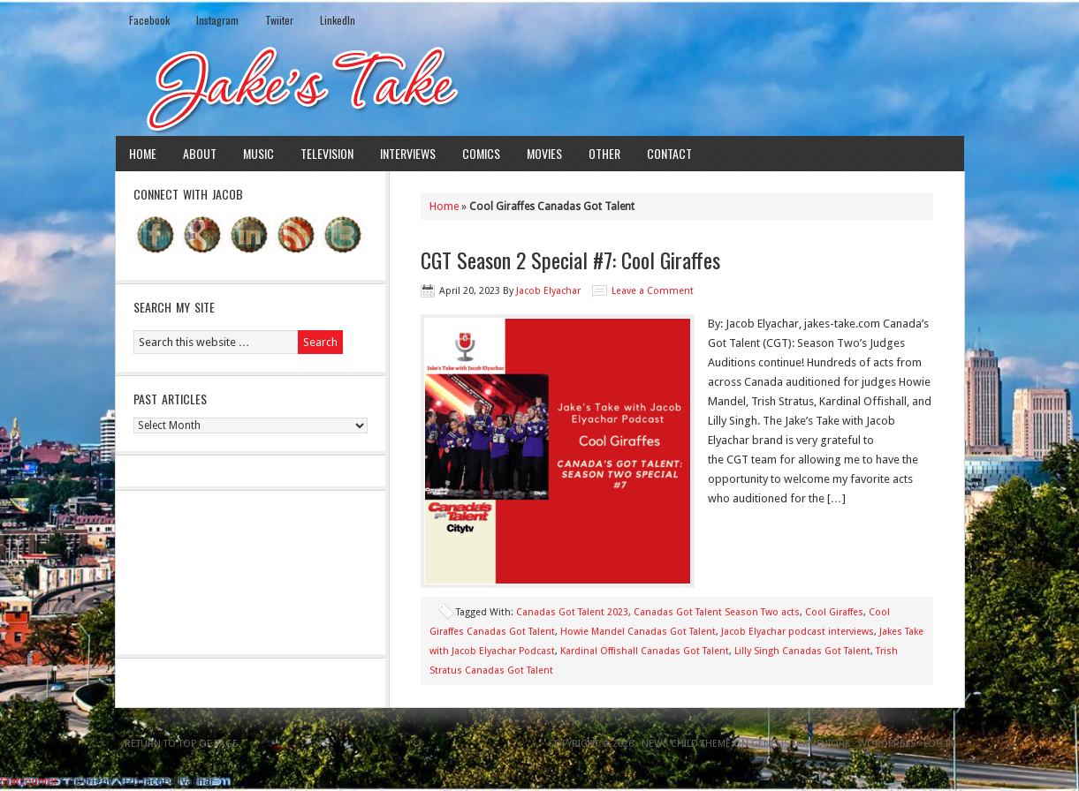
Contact (669, 153)
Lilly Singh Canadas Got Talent (802, 651)
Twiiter (279, 19)
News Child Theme (686, 744)
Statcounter (29, 780)
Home (142, 153)
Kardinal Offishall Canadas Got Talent (644, 651)
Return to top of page (181, 744)
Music (258, 153)
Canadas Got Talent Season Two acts (717, 612)
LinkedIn (337, 19)
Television (326, 153)
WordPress (887, 744)
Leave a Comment (653, 291)
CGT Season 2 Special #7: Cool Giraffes (570, 259)
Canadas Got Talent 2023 (572, 612)
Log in (939, 744)
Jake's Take (540, 87)
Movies (544, 153)
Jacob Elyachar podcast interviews (797, 631)
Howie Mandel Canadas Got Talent (638, 631)
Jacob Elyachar (548, 291)
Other (604, 153)
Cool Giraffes (834, 612)
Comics (481, 153)
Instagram (217, 19)
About (200, 153)
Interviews (408, 153)
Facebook (149, 19)
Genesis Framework (800, 744)
